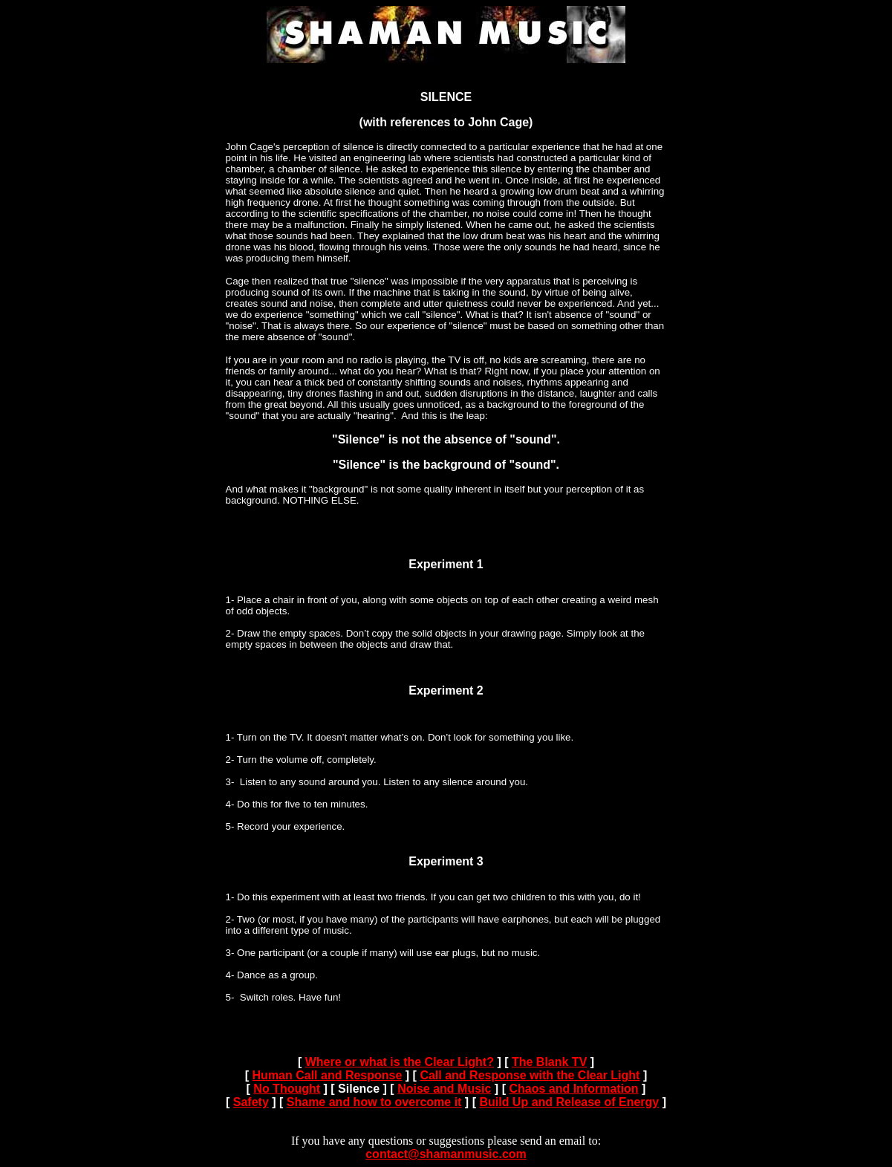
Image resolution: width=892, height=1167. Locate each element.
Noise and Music (444, 1088)
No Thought (286, 1088)
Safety (251, 1102)
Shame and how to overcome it (374, 1102)
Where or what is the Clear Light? (399, 1062)
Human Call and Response (328, 1075)
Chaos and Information (573, 1088)
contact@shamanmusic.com (446, 1154)
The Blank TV (549, 1062)
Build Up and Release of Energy (569, 1102)
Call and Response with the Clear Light (529, 1075)
